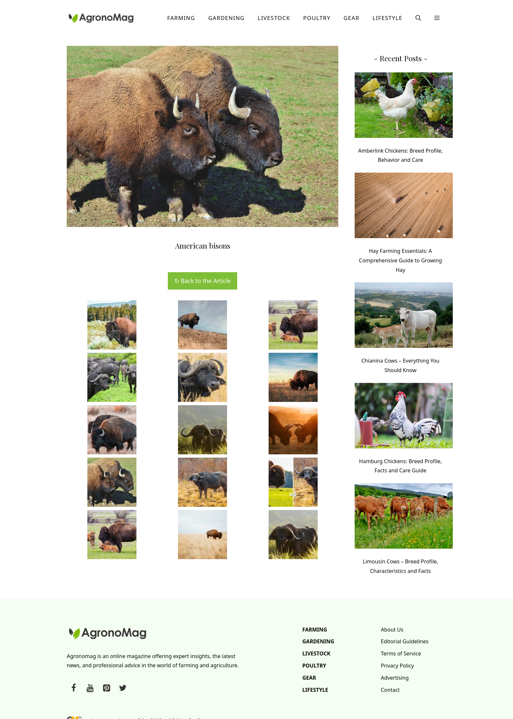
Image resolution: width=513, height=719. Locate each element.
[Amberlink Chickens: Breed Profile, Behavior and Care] (404, 106)
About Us (392, 629)
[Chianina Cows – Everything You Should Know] (404, 316)
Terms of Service (401, 653)
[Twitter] (123, 688)
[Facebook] (74, 688)
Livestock (274, 18)
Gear (351, 18)
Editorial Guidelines (405, 641)
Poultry (316, 18)
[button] (418, 18)
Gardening (226, 18)
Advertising (395, 677)
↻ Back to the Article (202, 281)
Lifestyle (387, 18)
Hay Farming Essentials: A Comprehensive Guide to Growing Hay (400, 260)
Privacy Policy (397, 665)
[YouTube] (90, 688)
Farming (181, 18)
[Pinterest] (106, 688)
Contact (390, 689)
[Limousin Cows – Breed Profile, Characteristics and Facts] (404, 517)
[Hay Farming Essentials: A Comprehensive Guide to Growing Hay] (404, 207)
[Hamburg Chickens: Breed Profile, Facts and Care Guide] (404, 417)
